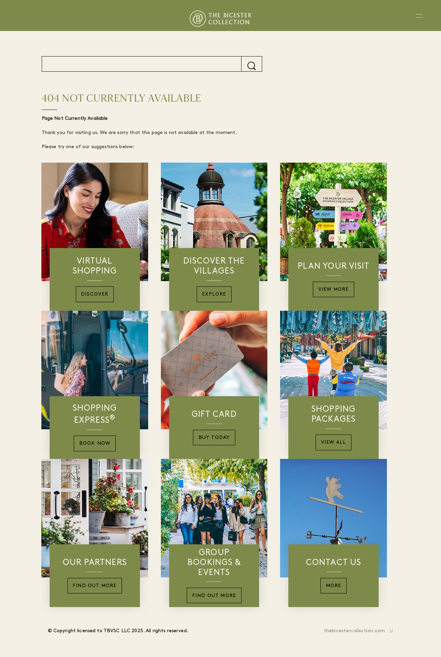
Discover (95, 294)
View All (333, 442)
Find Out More (95, 585)
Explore (214, 294)
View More (333, 289)
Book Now (95, 443)
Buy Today (214, 437)
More (333, 585)
